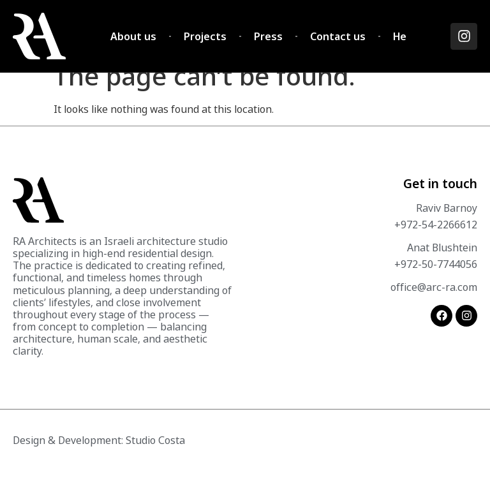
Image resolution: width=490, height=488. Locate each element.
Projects (205, 36)
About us (133, 36)
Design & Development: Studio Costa (99, 457)
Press (268, 36)
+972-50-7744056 (435, 281)
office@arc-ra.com (433, 304)
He (399, 36)
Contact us (338, 36)
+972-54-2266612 (435, 242)
